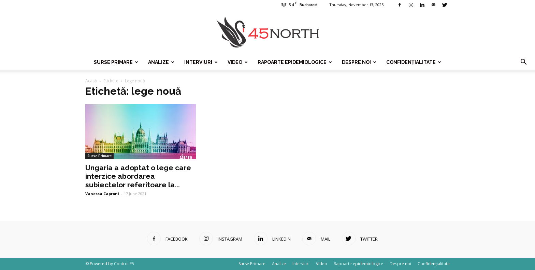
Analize (161, 62)
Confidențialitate (413, 62)
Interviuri (201, 62)
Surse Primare (116, 62)
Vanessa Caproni (102, 193)
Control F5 (124, 264)
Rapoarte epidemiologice (295, 62)
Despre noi (359, 62)
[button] (523, 62)
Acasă (91, 81)
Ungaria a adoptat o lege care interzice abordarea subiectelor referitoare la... (138, 176)
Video (238, 62)
